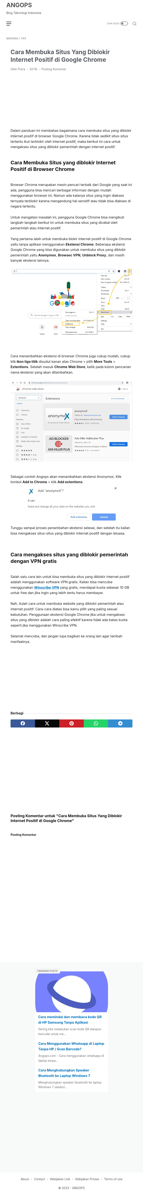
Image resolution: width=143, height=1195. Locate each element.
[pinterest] (71, 723)
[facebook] (23, 723)
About (25, 1179)
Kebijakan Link (60, 1179)
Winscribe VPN (46, 587)
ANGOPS (19, 5)
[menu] (11, 23)
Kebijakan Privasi (87, 1179)
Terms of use (113, 1179)
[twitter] (47, 723)
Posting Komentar (54, 69)
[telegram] (120, 723)
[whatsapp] (96, 723)
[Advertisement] (71, 99)
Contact (39, 1179)
